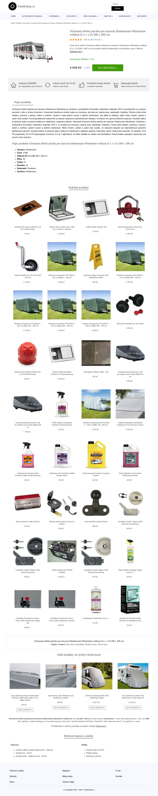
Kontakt (119, 776)
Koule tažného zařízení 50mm (96, 522)
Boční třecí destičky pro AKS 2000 (130, 324)
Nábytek (108, 16)
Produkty (19, 23)
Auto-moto (71, 16)
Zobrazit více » (76, 52)
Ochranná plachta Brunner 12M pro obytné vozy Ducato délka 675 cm (130, 374)
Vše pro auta (102, 644)
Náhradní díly (125, 16)
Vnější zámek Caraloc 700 (96, 227)
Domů (13, 16)
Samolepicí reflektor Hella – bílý (96, 372)
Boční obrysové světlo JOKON (28, 522)
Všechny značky (17, 771)
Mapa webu (68, 776)
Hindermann (113, 49)
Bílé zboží (141, 16)
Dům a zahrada (90, 16)
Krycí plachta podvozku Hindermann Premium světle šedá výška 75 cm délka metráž (25, 698)
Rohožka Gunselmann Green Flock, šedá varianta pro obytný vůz (28, 620)
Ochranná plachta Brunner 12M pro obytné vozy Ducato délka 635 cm (27, 425)
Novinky (13, 776)
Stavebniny (54, 16)
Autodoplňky (79, 644)
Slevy (12, 782)
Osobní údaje (68, 782)
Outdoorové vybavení (32, 16)
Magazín (66, 771)
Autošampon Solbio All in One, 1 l (96, 618)
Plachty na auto (91, 644)
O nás (118, 771)
